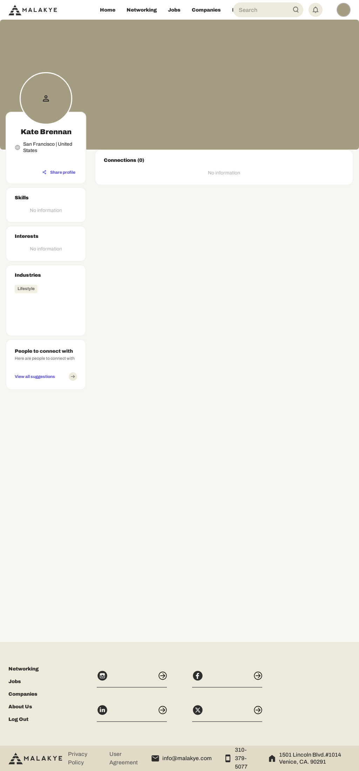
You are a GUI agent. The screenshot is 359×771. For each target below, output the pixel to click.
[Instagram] (132, 679)
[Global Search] (296, 10)
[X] (227, 713)
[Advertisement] (46, 498)
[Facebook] (227, 679)
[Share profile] (59, 172)
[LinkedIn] (132, 713)
